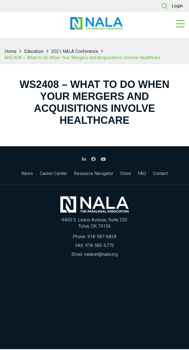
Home (11, 52)
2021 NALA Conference (74, 52)
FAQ (142, 174)
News (27, 174)
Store (125, 174)
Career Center (53, 174)
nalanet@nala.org (101, 255)
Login (177, 6)
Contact (160, 174)
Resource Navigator (93, 174)
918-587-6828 (101, 237)
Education (34, 52)
